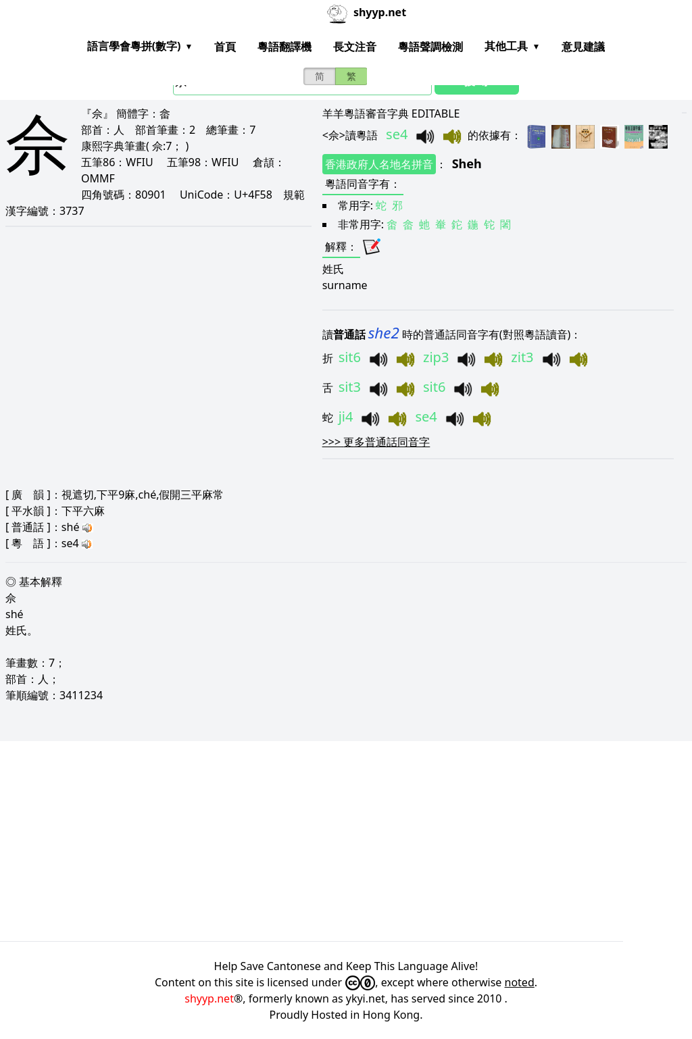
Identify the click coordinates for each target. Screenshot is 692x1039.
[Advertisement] (346, 841)
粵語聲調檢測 (430, 46)
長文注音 (354, 46)
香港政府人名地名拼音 (379, 164)
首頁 (225, 46)
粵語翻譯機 (284, 46)
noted (520, 982)
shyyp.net (209, 998)
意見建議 (583, 46)
